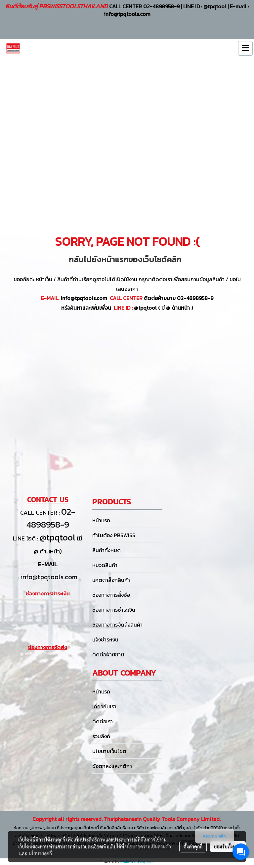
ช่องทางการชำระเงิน (113, 610)
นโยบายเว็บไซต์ (109, 751)
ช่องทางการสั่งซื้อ (111, 595)
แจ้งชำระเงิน (105, 639)
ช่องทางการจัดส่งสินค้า (117, 625)
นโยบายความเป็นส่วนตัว (148, 846)
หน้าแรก (101, 520)
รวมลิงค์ (101, 736)
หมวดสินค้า (104, 565)
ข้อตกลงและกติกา (112, 766)
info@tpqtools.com (49, 577)
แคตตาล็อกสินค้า (111, 580)
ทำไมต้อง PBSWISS (113, 535)
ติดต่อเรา (102, 721)
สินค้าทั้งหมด (106, 550)
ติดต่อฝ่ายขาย (108, 654)
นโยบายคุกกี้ (40, 853)
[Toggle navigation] (245, 48)
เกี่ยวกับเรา (104, 706)
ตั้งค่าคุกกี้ (193, 846)
